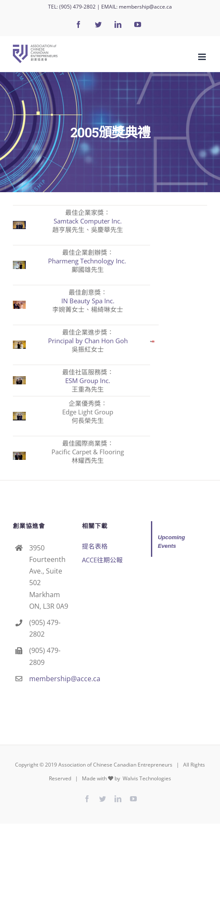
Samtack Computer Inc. (88, 221)
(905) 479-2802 (77, 6)
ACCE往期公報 (102, 560)
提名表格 (95, 546)
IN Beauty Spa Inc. (88, 300)
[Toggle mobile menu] (202, 56)
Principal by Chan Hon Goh (88, 340)
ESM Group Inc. (87, 380)
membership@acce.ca (145, 6)
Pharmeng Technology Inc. (88, 261)
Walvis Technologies (146, 778)
